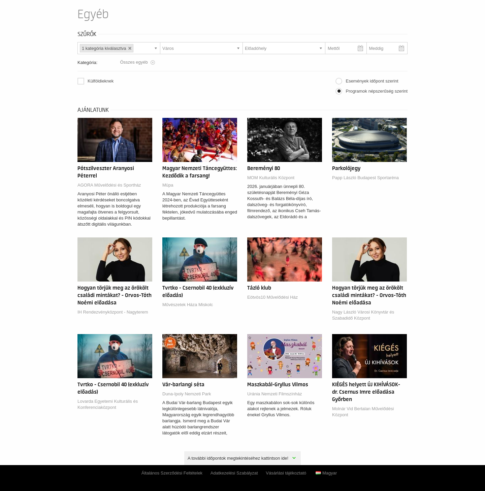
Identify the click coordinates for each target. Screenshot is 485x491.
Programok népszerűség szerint (377, 91)
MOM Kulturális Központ (270, 177)
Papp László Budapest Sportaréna (365, 177)
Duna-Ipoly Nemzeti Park (186, 393)
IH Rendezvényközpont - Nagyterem (112, 312)
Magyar (326, 473)
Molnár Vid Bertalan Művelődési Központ (363, 411)
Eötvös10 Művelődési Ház (272, 297)
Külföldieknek (101, 81)
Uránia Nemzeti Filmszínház (274, 393)
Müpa (167, 185)
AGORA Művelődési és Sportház (109, 185)
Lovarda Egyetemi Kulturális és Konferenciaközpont (107, 404)
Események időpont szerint (372, 81)
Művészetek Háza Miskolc (187, 304)
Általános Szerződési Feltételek (171, 473)
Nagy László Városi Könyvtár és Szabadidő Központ (363, 315)
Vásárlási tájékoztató (286, 473)
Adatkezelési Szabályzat (234, 473)
